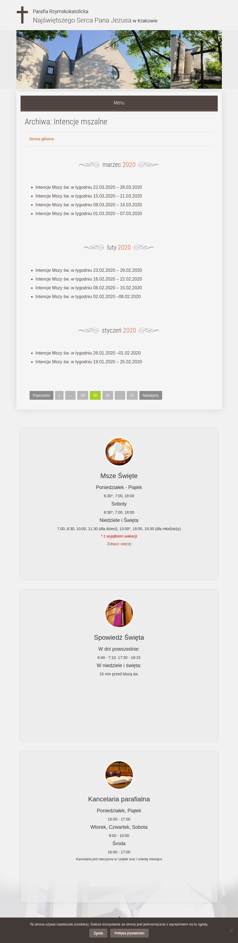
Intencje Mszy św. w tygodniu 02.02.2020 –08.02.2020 (88, 296)
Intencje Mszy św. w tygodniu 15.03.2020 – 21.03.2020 (89, 196)
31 (108, 395)
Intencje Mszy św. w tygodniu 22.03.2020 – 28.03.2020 (89, 187)
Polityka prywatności (129, 933)
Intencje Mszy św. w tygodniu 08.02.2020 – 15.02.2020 (89, 287)
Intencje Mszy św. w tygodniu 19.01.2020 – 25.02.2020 (89, 361)
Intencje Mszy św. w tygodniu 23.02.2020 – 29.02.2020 (89, 270)
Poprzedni (41, 395)
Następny (151, 395)
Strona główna (41, 139)
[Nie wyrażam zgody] (231, 930)
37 (132, 395)
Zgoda (98, 933)
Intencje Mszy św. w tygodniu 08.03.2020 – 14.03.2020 (89, 204)
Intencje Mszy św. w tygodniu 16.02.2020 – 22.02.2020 (89, 279)
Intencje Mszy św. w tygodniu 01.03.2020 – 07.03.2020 (89, 213)
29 (83, 395)
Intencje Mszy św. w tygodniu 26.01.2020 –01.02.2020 (88, 353)
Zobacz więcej (119, 544)
